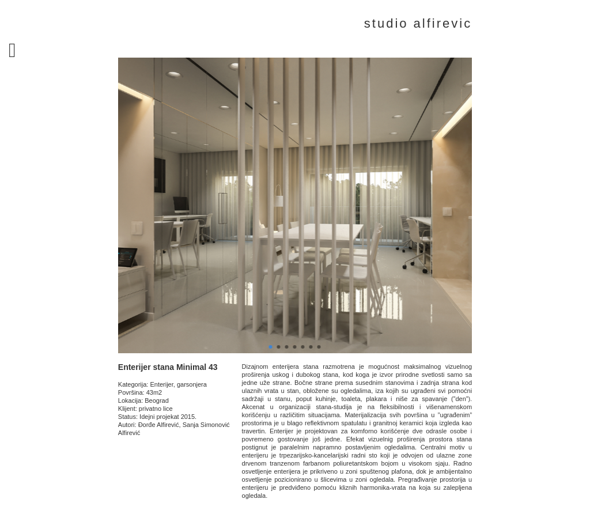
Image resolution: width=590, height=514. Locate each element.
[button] (271, 347)
